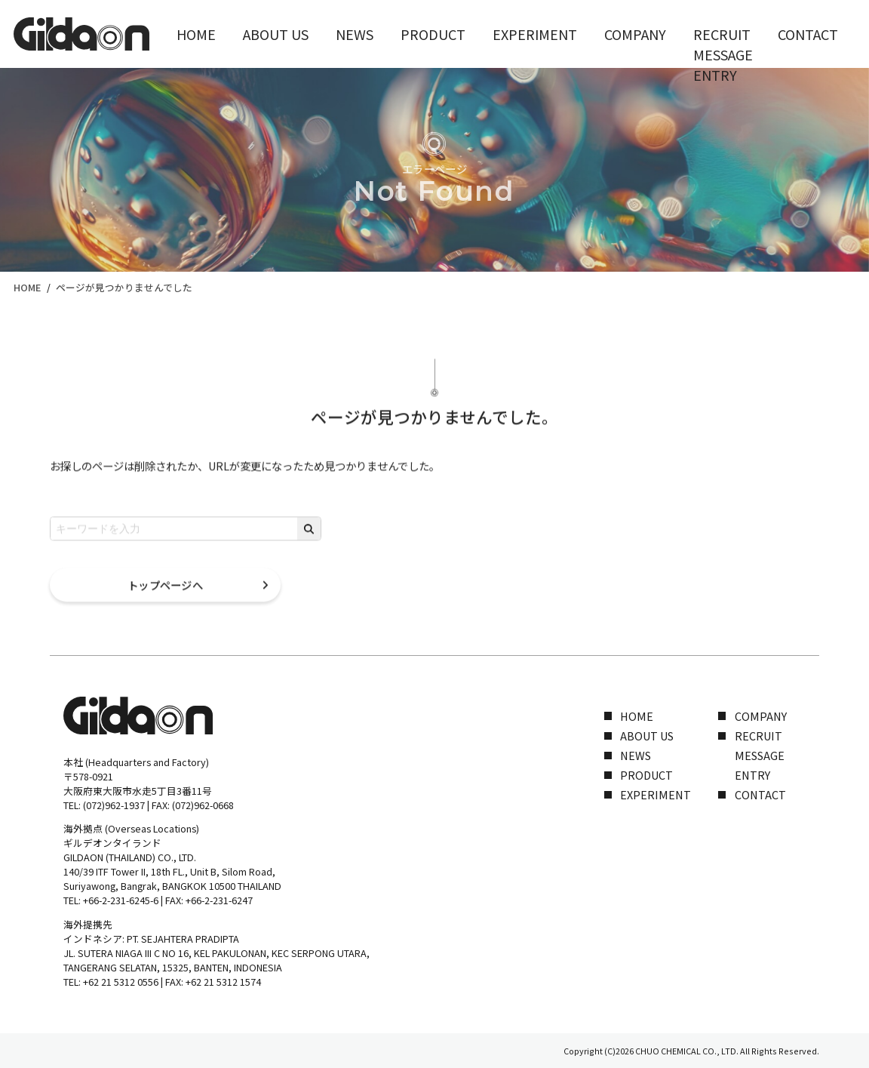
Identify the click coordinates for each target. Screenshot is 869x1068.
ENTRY (752, 775)
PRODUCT (397, 34)
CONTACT (715, 34)
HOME (192, 34)
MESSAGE (760, 755)
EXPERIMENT (482, 34)
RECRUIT (641, 34)
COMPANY (566, 34)
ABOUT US (260, 34)
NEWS (330, 34)
